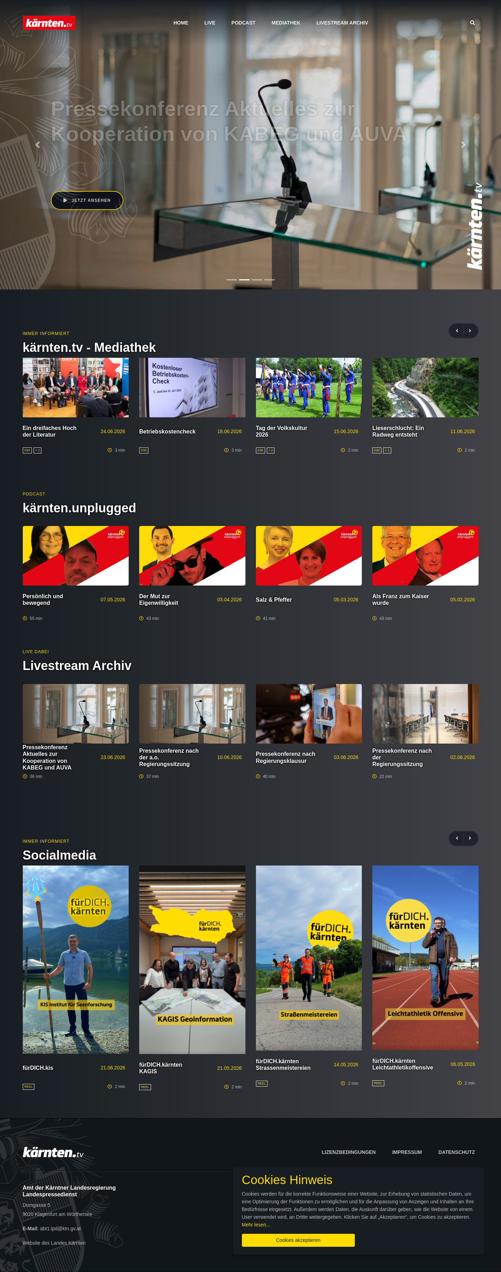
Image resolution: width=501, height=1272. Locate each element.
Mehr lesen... (256, 1224)
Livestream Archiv (342, 23)
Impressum (407, 1152)
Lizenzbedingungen (349, 1152)
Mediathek (286, 23)
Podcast (243, 23)
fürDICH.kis (38, 1068)
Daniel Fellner (87, 153)
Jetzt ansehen (80, 184)
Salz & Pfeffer (274, 600)
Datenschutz (457, 1152)
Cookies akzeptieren (298, 1240)
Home (181, 23)
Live (209, 23)
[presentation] (460, 331)
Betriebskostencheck (167, 432)
